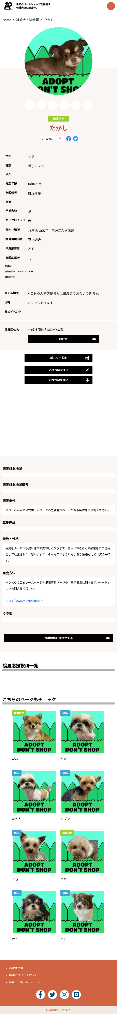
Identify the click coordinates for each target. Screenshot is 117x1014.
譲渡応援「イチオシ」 (23, 975)
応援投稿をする (69, 370)
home (6, 19)
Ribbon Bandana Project (26, 982)
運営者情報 (16, 968)
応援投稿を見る (69, 380)
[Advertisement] (58, 424)
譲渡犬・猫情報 (27, 19)
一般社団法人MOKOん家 (45, 329)
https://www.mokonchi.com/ (24, 601)
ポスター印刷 (70, 358)
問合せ (77, 339)
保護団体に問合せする (77, 638)
